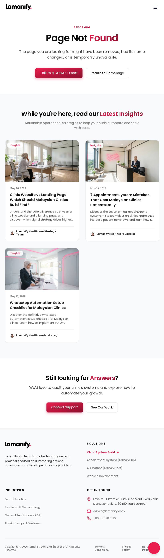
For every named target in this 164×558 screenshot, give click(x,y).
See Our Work (102, 407)
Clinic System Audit (103, 452)
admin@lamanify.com (109, 511)
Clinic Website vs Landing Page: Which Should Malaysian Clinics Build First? (39, 200)
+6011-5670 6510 (104, 518)
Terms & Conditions (102, 548)
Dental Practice (15, 499)
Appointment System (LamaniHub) (111, 460)
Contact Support (64, 407)
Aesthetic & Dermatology (22, 507)
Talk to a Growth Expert (59, 73)
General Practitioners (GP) (23, 515)
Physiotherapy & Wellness (23, 523)
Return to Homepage (107, 73)
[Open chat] (154, 548)
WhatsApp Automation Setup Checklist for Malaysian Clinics (37, 307)
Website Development (102, 476)
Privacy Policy (126, 548)
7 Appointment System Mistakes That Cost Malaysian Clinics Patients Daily (119, 201)
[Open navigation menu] (155, 7)
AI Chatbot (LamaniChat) (105, 468)
